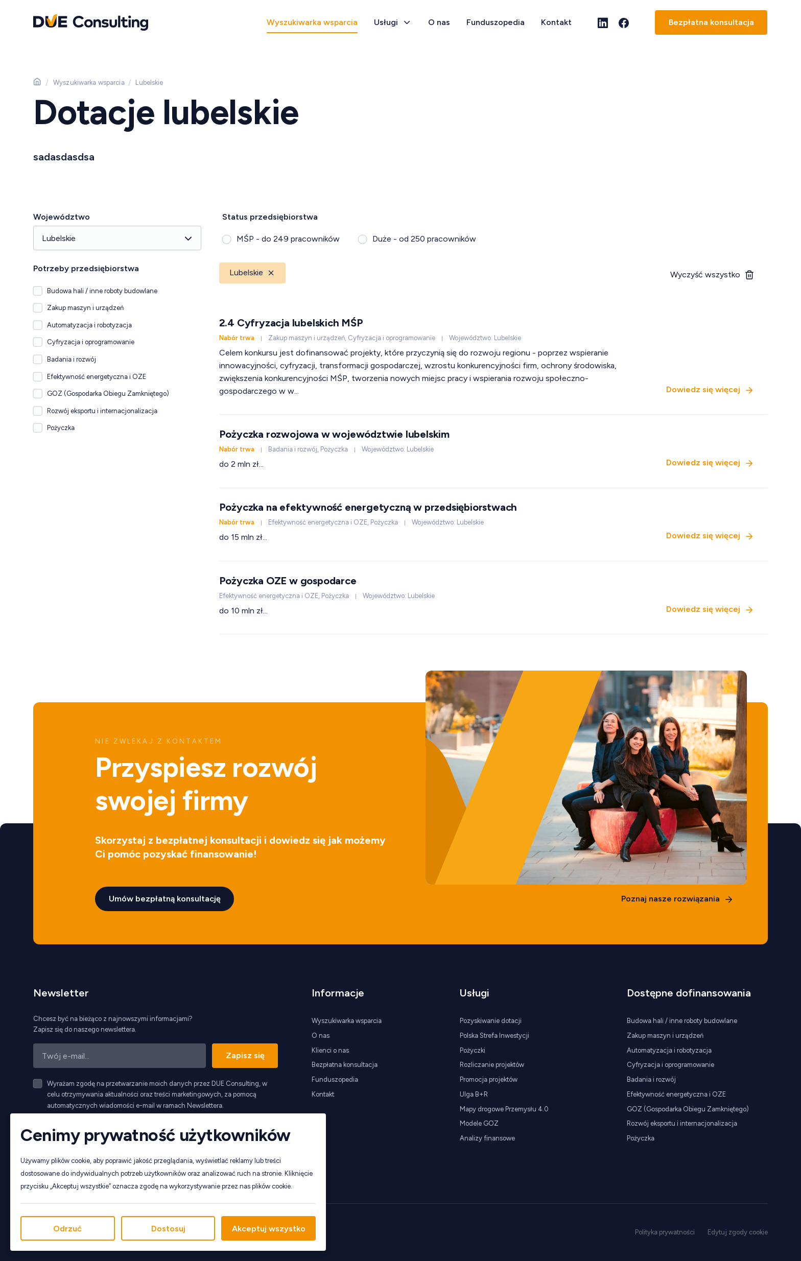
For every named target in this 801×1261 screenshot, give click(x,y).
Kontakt (556, 22)
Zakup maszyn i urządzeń (665, 1035)
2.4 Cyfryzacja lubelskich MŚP (291, 323)
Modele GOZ (479, 1123)
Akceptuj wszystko (268, 1228)
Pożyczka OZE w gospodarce (288, 581)
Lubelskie (252, 272)
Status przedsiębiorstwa (270, 217)
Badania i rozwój (651, 1079)
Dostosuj (168, 1228)
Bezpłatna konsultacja (711, 22)
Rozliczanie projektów (492, 1064)
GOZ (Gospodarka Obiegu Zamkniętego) (688, 1109)
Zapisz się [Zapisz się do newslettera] (245, 1055)
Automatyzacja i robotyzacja (669, 1050)
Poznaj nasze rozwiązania (670, 898)
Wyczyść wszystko (705, 274)
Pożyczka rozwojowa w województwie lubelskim (334, 434)
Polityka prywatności (665, 1232)
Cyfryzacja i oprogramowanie (670, 1064)
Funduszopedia (495, 22)
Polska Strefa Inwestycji (494, 1035)
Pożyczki (472, 1050)
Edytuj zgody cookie (738, 1232)
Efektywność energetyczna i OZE (676, 1094)
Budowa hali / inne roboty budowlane (682, 1021)
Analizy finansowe (487, 1138)
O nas (439, 22)
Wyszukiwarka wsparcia (312, 22)
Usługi (386, 22)
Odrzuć (67, 1228)
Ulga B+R (474, 1094)
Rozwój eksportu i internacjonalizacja (682, 1123)
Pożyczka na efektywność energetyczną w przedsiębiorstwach (368, 507)
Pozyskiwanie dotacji (491, 1021)
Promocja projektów (488, 1079)
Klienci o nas (330, 1050)
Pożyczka (640, 1138)
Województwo (61, 217)
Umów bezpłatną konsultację (165, 898)
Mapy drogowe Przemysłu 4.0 (504, 1109)
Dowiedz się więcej (703, 389)
